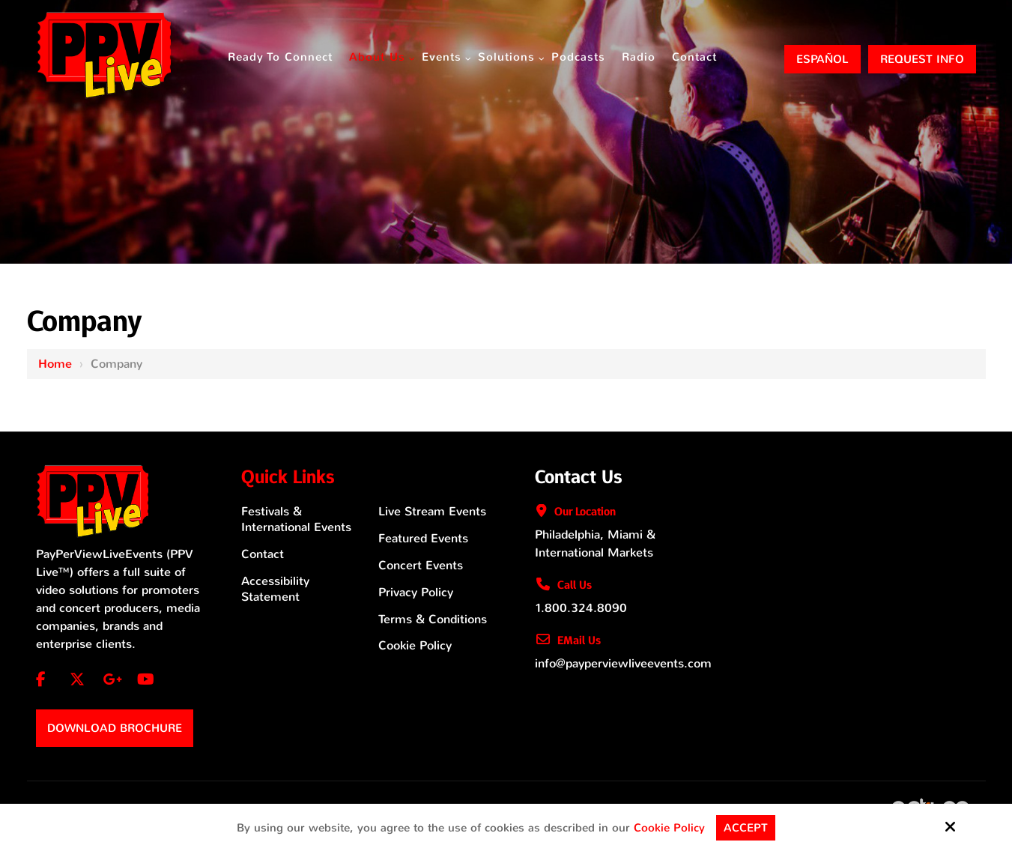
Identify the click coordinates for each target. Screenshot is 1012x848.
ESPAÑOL (822, 59)
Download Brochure (114, 728)
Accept (746, 827)
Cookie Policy (669, 828)
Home (55, 364)
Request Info (922, 59)
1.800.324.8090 (581, 608)
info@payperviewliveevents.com (623, 663)
